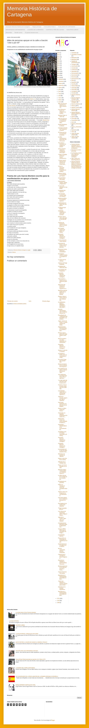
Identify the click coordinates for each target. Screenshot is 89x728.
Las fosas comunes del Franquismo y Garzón (62, 129)
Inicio (30, 301)
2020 (58, 61)
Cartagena (73, 64)
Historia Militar (74, 85)
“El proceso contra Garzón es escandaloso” (62, 250)
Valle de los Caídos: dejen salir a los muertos (62, 519)
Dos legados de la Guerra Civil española (62, 505)
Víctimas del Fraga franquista (62, 263)
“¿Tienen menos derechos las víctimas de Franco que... (62, 162)
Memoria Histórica (75, 94)
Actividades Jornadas (76, 54)
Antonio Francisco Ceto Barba (62, 572)
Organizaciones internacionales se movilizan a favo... (62, 328)
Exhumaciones (74, 78)
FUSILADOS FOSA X (50, 27)
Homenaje (73, 87)
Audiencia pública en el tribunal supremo (62, 200)
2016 (58, 69)
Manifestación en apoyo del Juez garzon (62, 204)
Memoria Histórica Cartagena (75, 98)
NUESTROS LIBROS (72, 29)
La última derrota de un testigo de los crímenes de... (62, 477)
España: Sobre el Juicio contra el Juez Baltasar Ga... (62, 298)
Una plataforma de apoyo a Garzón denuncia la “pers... (62, 370)
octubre (60, 83)
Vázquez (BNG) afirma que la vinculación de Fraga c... (62, 530)
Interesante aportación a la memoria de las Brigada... (62, 404)
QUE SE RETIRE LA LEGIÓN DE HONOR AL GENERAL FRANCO (31, 642)
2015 (58, 71)
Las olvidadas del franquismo (62, 270)
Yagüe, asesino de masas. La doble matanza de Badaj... (62, 322)
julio (59, 89)
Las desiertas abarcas (61, 535)
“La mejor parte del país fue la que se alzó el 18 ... (62, 382)
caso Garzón (12, 105)
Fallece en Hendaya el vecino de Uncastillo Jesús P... (62, 487)
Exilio (72, 80)
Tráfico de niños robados (75, 137)
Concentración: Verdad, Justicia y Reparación (62, 182)
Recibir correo (18, 32)
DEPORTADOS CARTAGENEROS (15, 29)
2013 (58, 75)
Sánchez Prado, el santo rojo (62, 116)
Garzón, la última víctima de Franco (62, 410)
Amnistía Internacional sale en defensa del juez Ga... (62, 311)
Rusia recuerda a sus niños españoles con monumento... (62, 340)
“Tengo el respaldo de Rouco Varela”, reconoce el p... (62, 156)
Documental (74, 75)
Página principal (36, 27)
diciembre (60, 79)
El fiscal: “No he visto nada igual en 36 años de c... (62, 218)
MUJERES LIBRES (20, 625)
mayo (59, 93)
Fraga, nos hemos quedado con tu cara (62, 466)
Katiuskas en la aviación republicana (61, 588)
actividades (74, 52)
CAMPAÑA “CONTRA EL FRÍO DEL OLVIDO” (62, 212)
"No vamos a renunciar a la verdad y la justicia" (62, 144)
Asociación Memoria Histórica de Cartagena (18, 27)
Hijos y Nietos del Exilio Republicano (75, 159)
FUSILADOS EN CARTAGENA (66, 27)
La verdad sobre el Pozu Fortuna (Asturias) (26, 612)
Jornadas (73, 93)
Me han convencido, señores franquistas (61, 550)
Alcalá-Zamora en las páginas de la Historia (62, 545)
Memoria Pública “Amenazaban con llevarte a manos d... (62, 471)
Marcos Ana (46, 120)
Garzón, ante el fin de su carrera (62, 459)
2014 (58, 73)
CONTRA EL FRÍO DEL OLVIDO (55, 29)
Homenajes (74, 89)
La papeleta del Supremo (61, 191)
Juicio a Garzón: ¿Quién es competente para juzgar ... (62, 150)
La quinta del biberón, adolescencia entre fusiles (27, 633)
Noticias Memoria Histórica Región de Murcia (76, 114)
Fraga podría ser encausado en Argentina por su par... (62, 539)
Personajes (74, 118)
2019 (58, 63)
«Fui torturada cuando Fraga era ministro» (62, 195)
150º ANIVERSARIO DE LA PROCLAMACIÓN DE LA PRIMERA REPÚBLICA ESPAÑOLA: (37, 676)
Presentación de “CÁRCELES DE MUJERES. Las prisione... (62, 317)
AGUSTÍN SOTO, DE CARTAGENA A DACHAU (27, 650)
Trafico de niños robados (75, 134)
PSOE (31, 99)
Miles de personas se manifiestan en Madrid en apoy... (62, 120)
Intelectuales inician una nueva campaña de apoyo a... (62, 420)
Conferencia (74, 69)
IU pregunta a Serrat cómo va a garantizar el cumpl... (62, 355)
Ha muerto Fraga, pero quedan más (62, 361)
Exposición (74, 82)
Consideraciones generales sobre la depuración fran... (62, 525)
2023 (58, 54)
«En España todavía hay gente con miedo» (61, 230)
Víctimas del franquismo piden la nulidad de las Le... (62, 224)
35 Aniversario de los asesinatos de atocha (62, 134)
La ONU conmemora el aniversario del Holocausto (62, 138)
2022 (58, 57)
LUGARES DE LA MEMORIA (35, 29)
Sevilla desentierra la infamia (62, 125)
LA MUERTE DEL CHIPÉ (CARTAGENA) (25, 668)
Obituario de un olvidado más (62, 462)
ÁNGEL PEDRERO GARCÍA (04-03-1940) (25, 685)
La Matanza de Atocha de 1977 (62, 267)
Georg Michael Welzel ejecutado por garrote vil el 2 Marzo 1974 (30, 659)
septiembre (61, 85)
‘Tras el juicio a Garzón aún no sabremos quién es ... (62, 280)
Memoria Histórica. (75, 104)
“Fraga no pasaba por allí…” (62, 509)
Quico (72, 122)
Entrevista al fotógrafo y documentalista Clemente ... (62, 562)
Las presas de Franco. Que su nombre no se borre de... (62, 245)
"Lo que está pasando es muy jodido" (62, 187)
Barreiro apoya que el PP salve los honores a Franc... (62, 568)
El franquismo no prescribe (62, 482)
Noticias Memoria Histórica (75, 110)
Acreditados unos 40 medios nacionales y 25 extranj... (62, 433)
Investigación (74, 91)
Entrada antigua (46, 301)
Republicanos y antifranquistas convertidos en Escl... (62, 577)
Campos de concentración (74, 62)
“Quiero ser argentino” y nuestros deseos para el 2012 (62, 583)
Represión (73, 130)
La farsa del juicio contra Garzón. (62, 240)
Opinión (73, 116)
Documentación (75, 73)
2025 (58, 52)
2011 (58, 598)
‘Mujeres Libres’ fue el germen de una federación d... (62, 493)
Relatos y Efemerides (76, 123)
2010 (58, 600)
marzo (60, 97)
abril (59, 95)
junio (59, 91)
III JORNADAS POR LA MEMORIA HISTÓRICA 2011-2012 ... (62, 305)
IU (34, 99)
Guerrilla (73, 84)
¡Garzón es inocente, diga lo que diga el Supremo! (62, 398)
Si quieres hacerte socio (31, 32)
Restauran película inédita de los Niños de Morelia (62, 292)
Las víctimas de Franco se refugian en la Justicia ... (62, 111)
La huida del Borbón (14, 621)
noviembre (61, 81)
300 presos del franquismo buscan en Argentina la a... (62, 286)
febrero (60, 99)
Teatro (72, 131)
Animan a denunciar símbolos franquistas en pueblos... (62, 169)
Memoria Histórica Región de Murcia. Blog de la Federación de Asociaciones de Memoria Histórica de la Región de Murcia (76, 165)
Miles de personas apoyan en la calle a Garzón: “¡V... (62, 105)
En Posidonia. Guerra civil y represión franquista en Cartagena (76, 154)
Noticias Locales (75, 107)
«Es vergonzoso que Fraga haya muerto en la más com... (62, 376)
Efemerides (9, 32)
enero (59, 101)
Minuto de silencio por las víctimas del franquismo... (62, 365)
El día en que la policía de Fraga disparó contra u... (62, 334)
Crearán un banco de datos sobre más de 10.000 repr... (62, 386)
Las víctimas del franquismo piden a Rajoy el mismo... (62, 513)
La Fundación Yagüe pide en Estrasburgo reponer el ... (62, 392)
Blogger (53, 720)
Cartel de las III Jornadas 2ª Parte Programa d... (62, 556)
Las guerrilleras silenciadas (61, 178)
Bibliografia (74, 57)
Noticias (14, 252)
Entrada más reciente (12, 301)
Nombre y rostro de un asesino (62, 351)
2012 (58, 77)
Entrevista (73, 77)
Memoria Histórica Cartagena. (75, 101)
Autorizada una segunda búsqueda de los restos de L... (62, 414)
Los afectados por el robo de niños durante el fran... (62, 450)
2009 (58, 602)
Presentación (74, 120)
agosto (60, 87)
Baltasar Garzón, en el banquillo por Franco (62, 175)
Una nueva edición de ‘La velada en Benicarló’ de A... (62, 499)
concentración (74, 66)
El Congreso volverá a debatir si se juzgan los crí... (62, 255)
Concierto (73, 68)
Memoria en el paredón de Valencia (61, 455)
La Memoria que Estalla (62, 208)
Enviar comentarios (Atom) (20, 303)
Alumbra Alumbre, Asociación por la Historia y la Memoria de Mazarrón (76, 146)
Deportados (74, 71)
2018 (58, 65)
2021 (58, 59)
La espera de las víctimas (62, 260)
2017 (58, 67)
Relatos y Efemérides (76, 127)
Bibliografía (74, 59)
